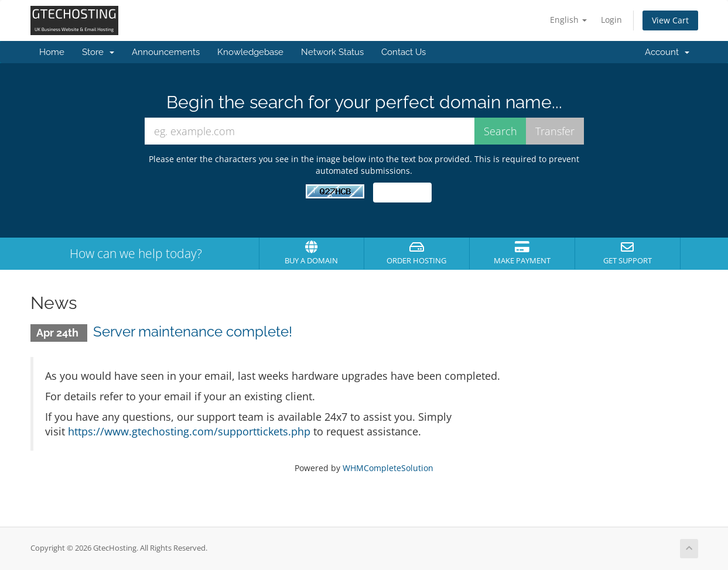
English (568, 19)
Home (51, 52)
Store (98, 52)
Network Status (332, 52)
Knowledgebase (250, 52)
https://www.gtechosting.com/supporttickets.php (189, 431)
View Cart (670, 20)
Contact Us (403, 52)
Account (667, 52)
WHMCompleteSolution (388, 467)
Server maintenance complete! (192, 331)
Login (611, 19)
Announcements (166, 52)
